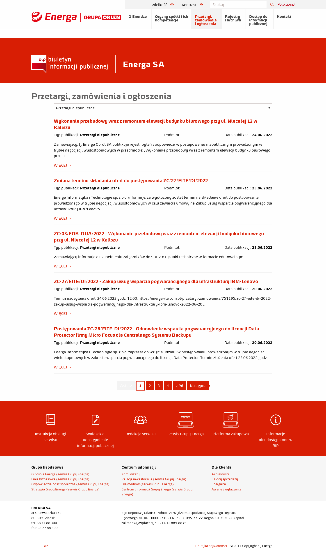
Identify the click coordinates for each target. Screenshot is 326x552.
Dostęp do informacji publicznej (258, 20)
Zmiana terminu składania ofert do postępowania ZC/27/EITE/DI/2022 (131, 180)
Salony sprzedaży (225, 479)
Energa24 (219, 484)
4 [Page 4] (168, 385)
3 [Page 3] (159, 385)
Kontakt (284, 16)
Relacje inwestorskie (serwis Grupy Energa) (154, 479)
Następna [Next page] (199, 385)
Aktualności (220, 474)
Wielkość (162, 4)
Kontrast (192, 4)
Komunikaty (130, 474)
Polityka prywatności (211, 546)
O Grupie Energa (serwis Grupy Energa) (60, 474)
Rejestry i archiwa (233, 18)
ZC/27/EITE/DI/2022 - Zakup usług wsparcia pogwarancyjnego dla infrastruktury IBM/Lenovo (156, 281)
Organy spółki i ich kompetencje (171, 18)
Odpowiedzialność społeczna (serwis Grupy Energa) (70, 484)
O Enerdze (137, 16)
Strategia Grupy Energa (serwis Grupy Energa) (65, 489)
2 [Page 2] (150, 385)
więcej (60, 165)
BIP (45, 546)
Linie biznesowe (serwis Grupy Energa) (60, 479)
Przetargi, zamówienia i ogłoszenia (206, 20)
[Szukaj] (270, 4)
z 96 (179, 385)
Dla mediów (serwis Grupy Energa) (147, 484)
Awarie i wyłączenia (226, 489)
